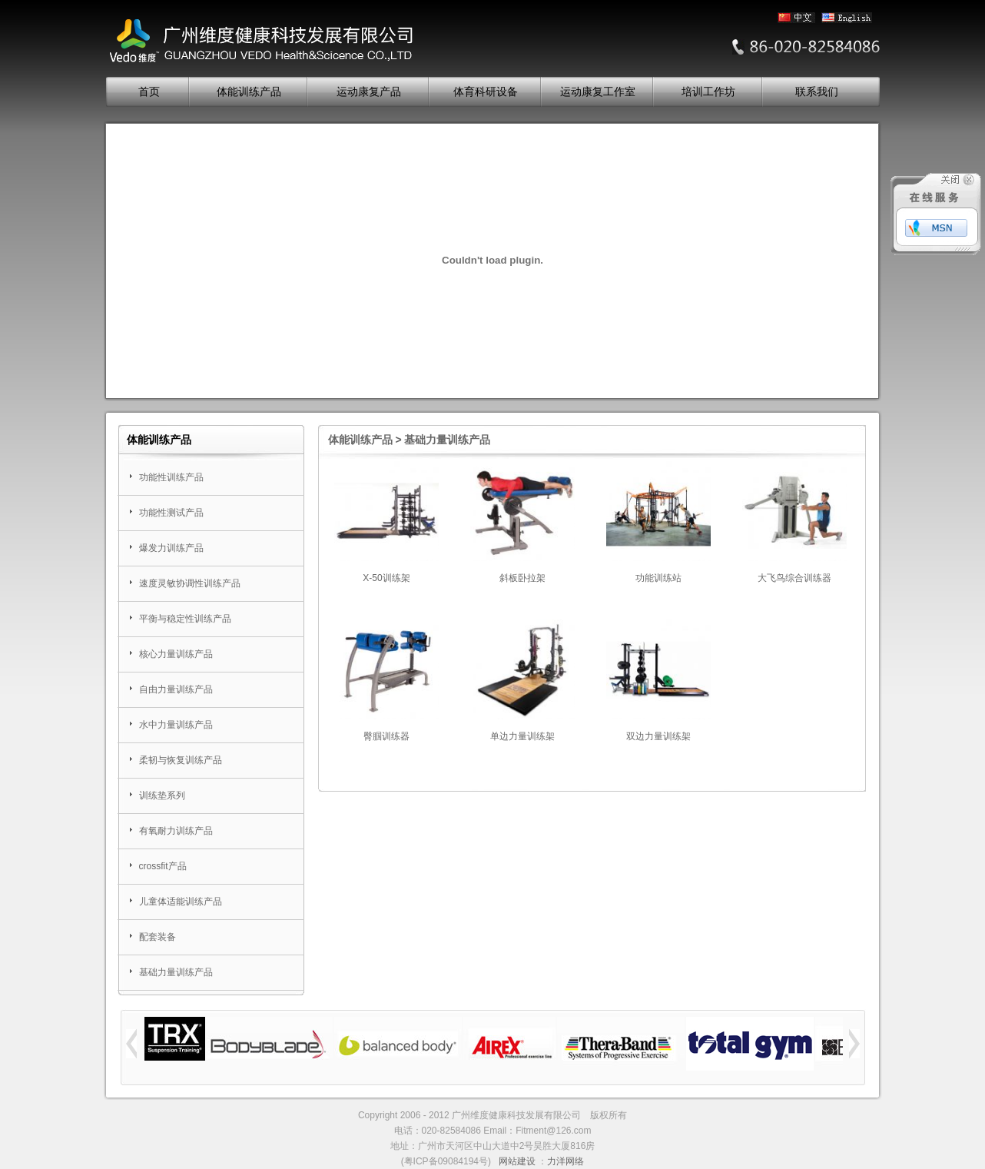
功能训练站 (658, 578)
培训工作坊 (708, 92)
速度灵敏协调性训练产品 (189, 583)
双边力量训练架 (658, 736)
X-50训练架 (386, 578)
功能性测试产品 (171, 512)
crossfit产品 (163, 866)
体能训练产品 (249, 92)
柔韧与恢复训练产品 (180, 760)
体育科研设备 (485, 92)
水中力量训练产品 (176, 724)
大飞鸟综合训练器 (794, 578)
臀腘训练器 (386, 736)
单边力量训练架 (522, 736)
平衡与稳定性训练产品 (185, 618)
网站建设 (517, 1161)
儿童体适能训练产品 (180, 901)
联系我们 (816, 92)
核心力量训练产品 (176, 654)
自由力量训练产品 (176, 689)
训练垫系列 (162, 795)
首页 (149, 92)
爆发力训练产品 (171, 548)
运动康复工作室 (597, 92)
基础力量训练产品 (176, 972)
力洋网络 (565, 1161)
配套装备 (157, 937)
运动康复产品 (369, 92)
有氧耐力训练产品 (176, 830)
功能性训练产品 (171, 477)
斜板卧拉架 (522, 578)
